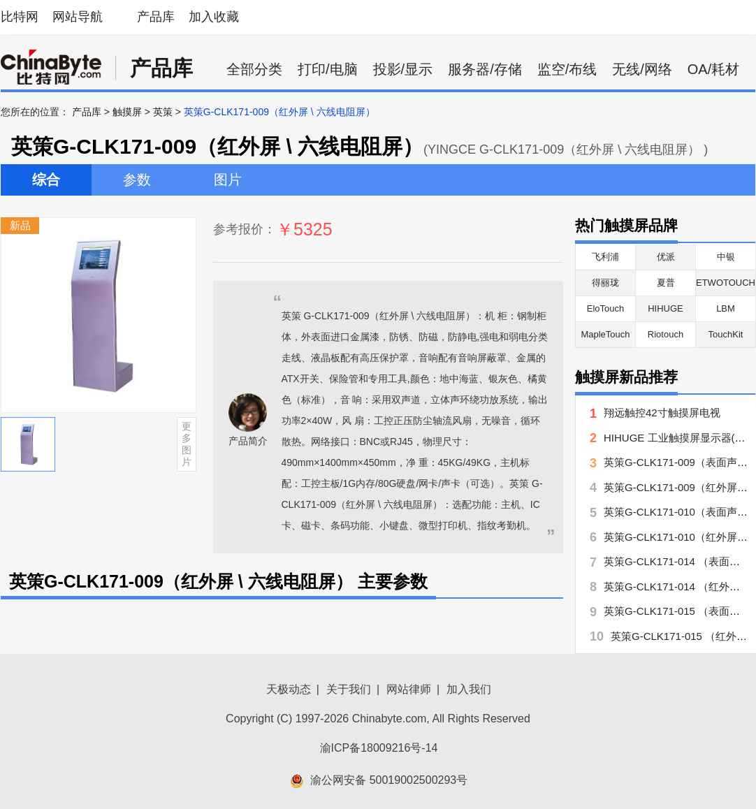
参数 (137, 179)
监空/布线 (567, 69)
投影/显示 (403, 69)
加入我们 (468, 689)
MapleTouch (605, 334)
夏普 (666, 282)
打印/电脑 (328, 69)
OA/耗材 (713, 69)
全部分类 (254, 69)
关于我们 (348, 689)
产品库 (156, 17)
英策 (163, 111)
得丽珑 (605, 282)
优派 (666, 257)
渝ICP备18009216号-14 (379, 748)
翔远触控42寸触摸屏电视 (662, 412)
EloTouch (605, 308)
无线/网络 (642, 69)
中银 (726, 257)
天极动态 (288, 689)
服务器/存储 (485, 69)
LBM (725, 308)
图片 (228, 179)
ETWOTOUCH (725, 282)
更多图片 (186, 444)
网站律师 (408, 689)
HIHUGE (665, 308)
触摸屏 (127, 111)
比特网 (19, 17)
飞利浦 (605, 257)
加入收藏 (214, 17)
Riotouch (665, 334)
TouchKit (725, 334)
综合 (46, 179)
